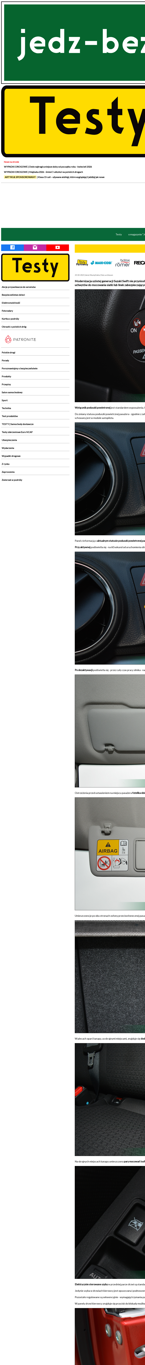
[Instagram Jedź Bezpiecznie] (35, 247)
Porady (5, 360)
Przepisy (6, 384)
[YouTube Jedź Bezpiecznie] (58, 247)
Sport (5, 400)
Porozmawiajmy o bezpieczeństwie (19, 368)
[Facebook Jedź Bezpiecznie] (12, 247)
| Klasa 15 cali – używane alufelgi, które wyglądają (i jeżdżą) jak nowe (54, 177)
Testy (119, 234)
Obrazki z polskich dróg (14, 326)
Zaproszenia (8, 472)
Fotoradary (7, 310)
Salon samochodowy (12, 392)
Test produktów (10, 416)
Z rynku (5, 464)
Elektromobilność (11, 302)
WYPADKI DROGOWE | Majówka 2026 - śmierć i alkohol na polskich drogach (43, 172)
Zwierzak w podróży (12, 479)
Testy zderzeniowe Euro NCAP (17, 432)
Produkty (6, 376)
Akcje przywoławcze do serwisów (19, 287)
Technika (6, 408)
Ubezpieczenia (9, 440)
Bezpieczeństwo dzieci (13, 294)
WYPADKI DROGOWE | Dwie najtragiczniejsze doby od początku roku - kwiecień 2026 (48, 166)
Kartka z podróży (10, 318)
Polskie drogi (8, 352)
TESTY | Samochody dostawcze (17, 424)
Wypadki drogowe (11, 456)
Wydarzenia (8, 448)
